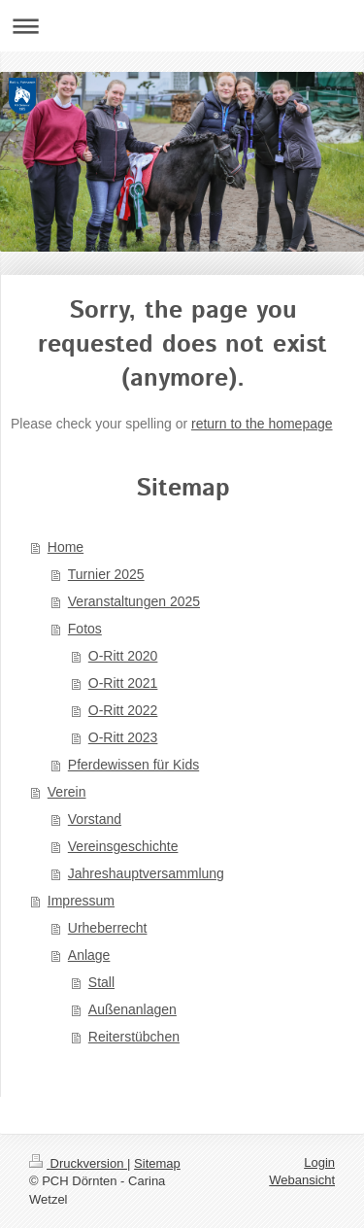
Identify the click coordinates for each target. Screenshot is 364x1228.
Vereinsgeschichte (123, 846)
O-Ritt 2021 (123, 683)
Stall (101, 982)
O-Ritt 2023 (123, 737)
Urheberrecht (108, 928)
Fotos (85, 628)
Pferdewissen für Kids (133, 764)
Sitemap (157, 1163)
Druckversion (78, 1163)
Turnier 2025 (106, 574)
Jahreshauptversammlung (146, 873)
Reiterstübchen (134, 1036)
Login (319, 1162)
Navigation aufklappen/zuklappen (182, 26)
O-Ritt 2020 (123, 656)
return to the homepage (262, 423)
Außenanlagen (132, 1009)
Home (65, 547)
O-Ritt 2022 (123, 710)
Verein (67, 792)
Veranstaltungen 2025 (134, 601)
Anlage (89, 955)
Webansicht (302, 1180)
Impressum (81, 900)
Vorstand (94, 819)
